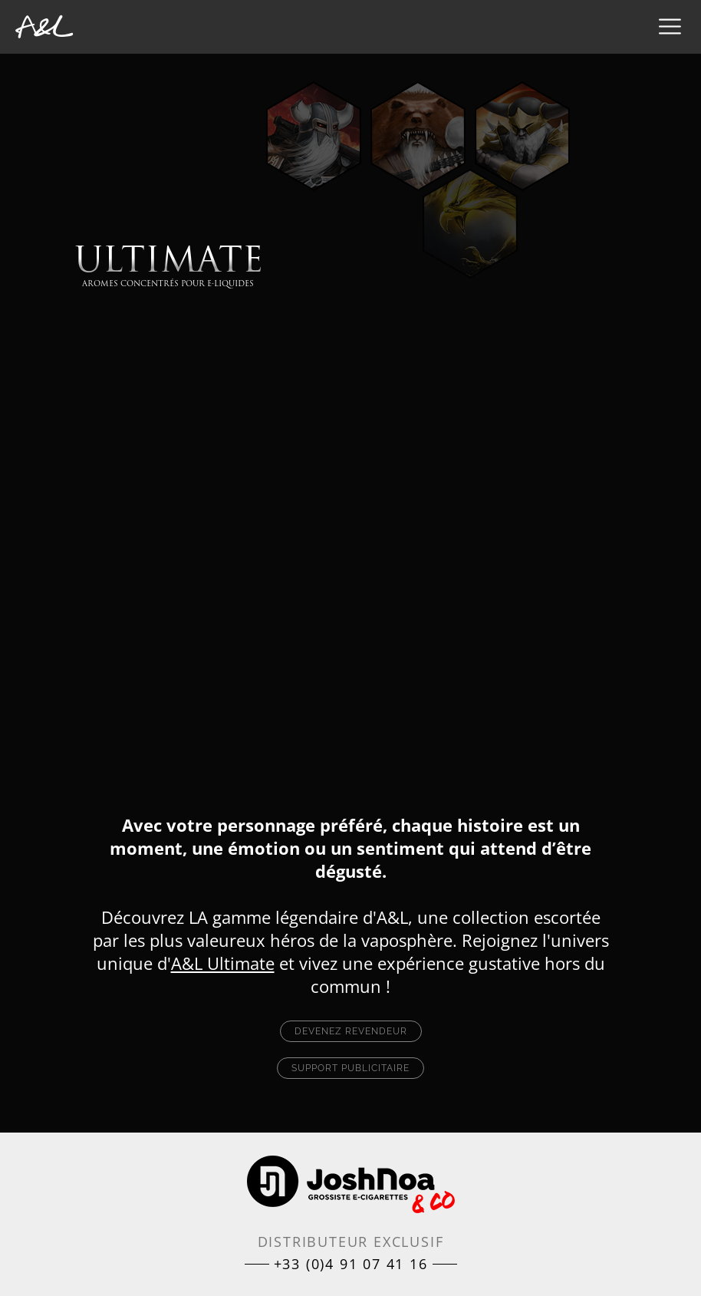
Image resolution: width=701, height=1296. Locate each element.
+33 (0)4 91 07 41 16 (351, 1264)
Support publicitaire (350, 1068)
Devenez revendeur (351, 1031)
